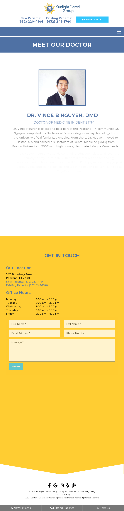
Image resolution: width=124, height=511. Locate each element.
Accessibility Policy (86, 492)
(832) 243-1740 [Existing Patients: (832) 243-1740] (27, 289)
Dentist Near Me (91, 498)
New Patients (21, 507)
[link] (62, 9)
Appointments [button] (91, 19)
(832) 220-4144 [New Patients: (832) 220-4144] (25, 285)
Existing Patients (62, 507)
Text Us (103, 507)
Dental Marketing (62, 495)
